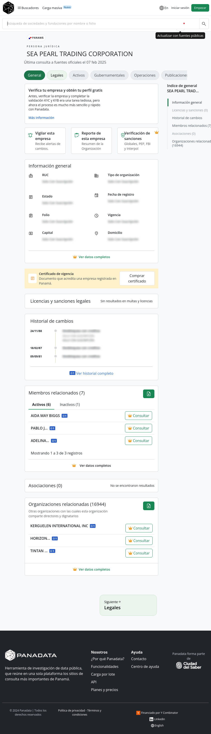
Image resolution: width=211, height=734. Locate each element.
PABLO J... (43, 428)
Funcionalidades (104, 666)
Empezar (200, 8)
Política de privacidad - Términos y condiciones (79, 713)
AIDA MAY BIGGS (49, 415)
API (93, 681)
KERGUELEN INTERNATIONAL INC (63, 525)
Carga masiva (52, 7)
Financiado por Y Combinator (157, 713)
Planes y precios (104, 689)
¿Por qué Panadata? (107, 658)
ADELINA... (44, 440)
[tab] (41, 404)
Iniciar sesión (180, 8)
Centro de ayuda (145, 666)
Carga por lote (103, 674)
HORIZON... (44, 538)
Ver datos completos (91, 569)
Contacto (138, 658)
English (157, 726)
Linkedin (157, 719)
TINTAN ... (42, 550)
